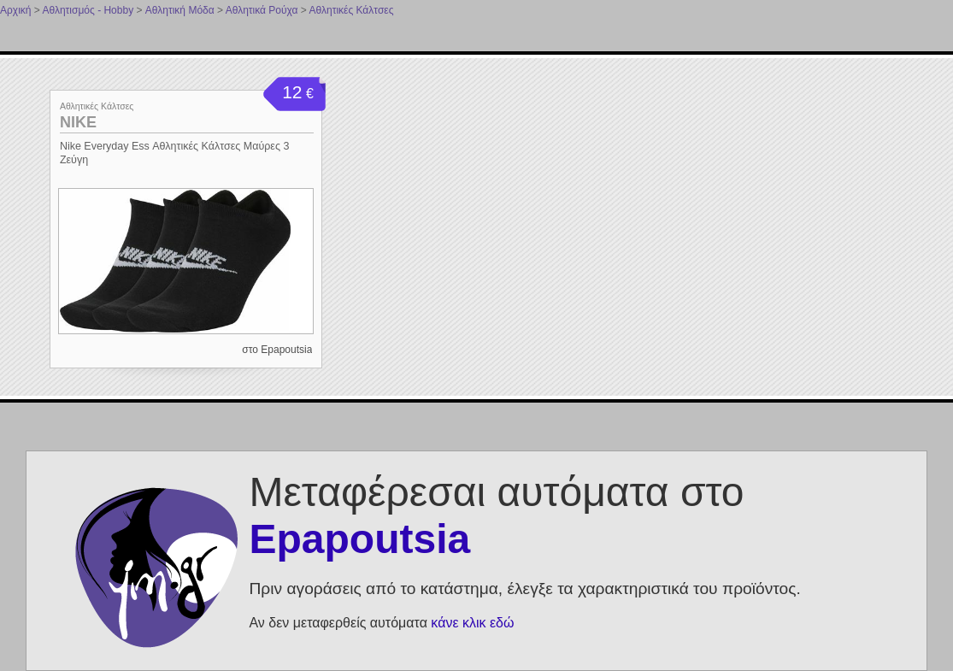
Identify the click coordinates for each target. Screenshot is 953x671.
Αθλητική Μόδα (180, 10)
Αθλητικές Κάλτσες (351, 10)
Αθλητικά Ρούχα (262, 10)
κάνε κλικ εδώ (472, 622)
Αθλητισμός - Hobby (87, 10)
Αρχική (15, 10)
